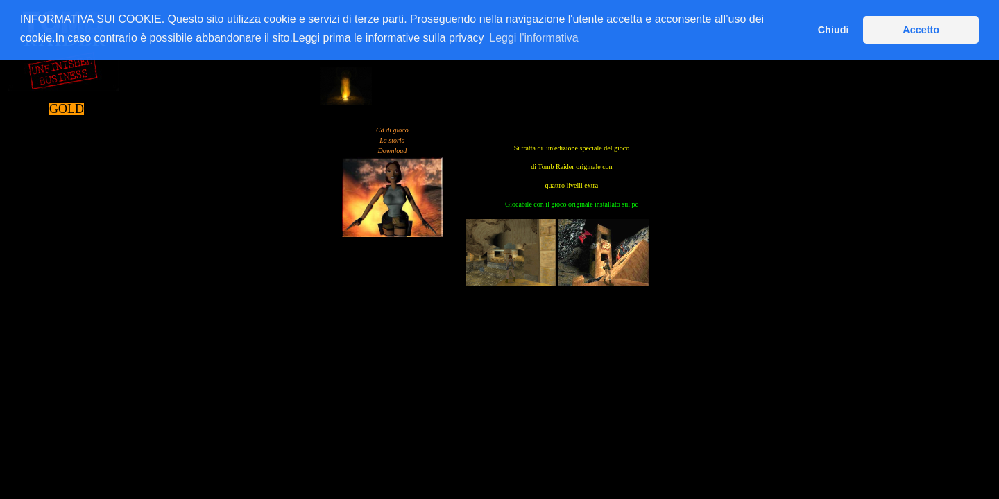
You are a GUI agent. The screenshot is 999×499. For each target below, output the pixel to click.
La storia (391, 140)
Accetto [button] (921, 29)
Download (392, 151)
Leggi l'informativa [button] (533, 38)
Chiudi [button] (833, 29)
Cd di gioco (392, 130)
